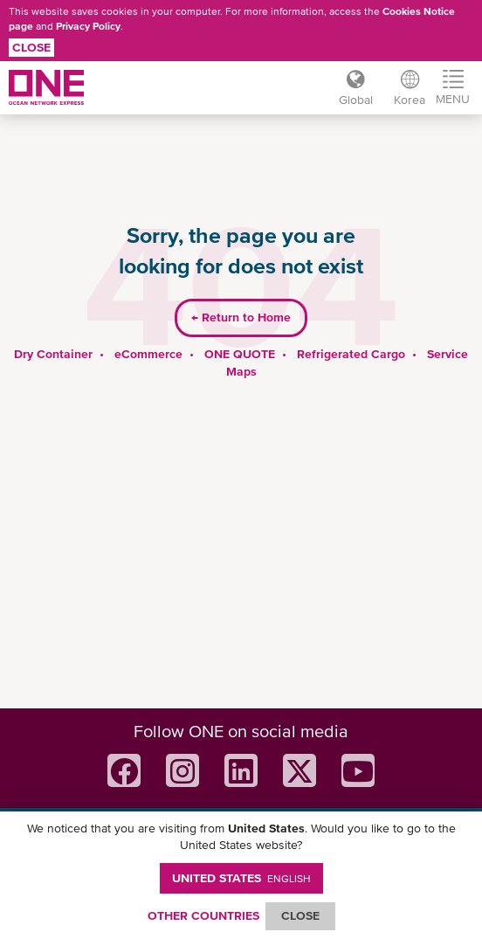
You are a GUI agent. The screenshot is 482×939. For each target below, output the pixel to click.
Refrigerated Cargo (351, 354)
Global (356, 100)
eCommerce (148, 354)
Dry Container (53, 354)
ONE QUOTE (239, 354)
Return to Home (241, 317)
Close (31, 47)
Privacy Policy (88, 26)
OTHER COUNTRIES (203, 915)
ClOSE (300, 915)
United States (241, 878)
